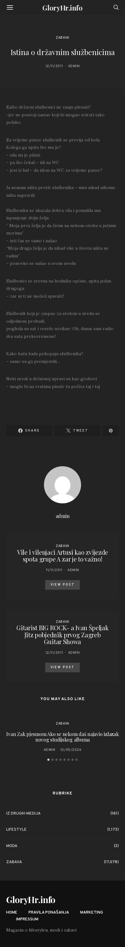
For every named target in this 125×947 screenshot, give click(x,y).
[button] (48, 760)
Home (11, 912)
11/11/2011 (54, 570)
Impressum (27, 919)
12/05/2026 (71, 750)
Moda (11, 846)
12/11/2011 (54, 66)
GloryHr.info (62, 7)
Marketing (91, 912)
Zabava (62, 38)
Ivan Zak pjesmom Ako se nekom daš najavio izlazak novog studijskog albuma (62, 737)
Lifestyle (16, 829)
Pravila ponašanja (48, 912)
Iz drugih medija (23, 813)
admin (74, 66)
